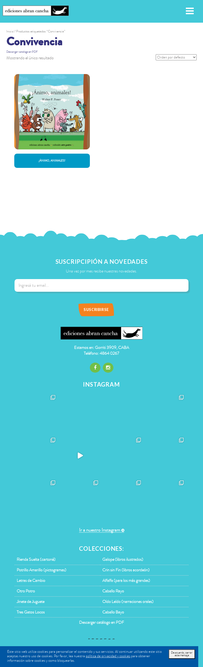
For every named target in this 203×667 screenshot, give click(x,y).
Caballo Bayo (113, 612)
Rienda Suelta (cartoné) (36, 559)
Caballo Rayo (113, 591)
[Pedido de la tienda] (176, 57)
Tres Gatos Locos (31, 612)
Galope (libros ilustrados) (122, 559)
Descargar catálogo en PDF (22, 52)
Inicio (9, 31)
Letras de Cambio (31, 580)
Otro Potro (26, 591)
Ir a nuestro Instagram (99, 530)
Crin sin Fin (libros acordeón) (126, 570)
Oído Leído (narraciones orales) (128, 602)
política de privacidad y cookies (108, 656)
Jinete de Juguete (30, 602)
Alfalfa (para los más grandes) (126, 580)
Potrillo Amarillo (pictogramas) (41, 570)
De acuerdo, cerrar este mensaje (181, 654)
